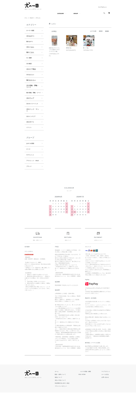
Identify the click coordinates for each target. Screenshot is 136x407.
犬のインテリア (31, 125)
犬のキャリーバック (32, 111)
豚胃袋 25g (68, 48)
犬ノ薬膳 (29, 59)
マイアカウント (102, 7)
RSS (85, 389)
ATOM (89, 389)
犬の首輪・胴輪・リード (32, 88)
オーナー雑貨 (31, 31)
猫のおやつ (30, 42)
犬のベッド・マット (32, 118)
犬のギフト (30, 131)
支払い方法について (67, 395)
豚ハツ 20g (85, 48)
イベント (29, 137)
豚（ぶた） (40, 17)
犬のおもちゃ (31, 77)
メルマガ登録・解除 (89, 386)
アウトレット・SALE (31, 173)
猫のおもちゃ (31, 82)
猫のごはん (30, 53)
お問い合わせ (106, 392)
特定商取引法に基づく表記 (69, 397)
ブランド (29, 181)
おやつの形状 (31, 153)
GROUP (75, 13)
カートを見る (106, 389)
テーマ (28, 159)
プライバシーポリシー (68, 400)
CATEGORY (60, 13)
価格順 (101, 31)
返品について (65, 392)
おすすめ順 (93, 31)
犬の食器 (29, 65)
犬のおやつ (32, 17)
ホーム (26, 17)
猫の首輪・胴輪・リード (32, 96)
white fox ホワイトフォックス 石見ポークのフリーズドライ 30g (54, 49)
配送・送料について (67, 389)
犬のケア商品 (31, 71)
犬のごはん (30, 48)
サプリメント (31, 165)
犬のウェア (30, 104)
